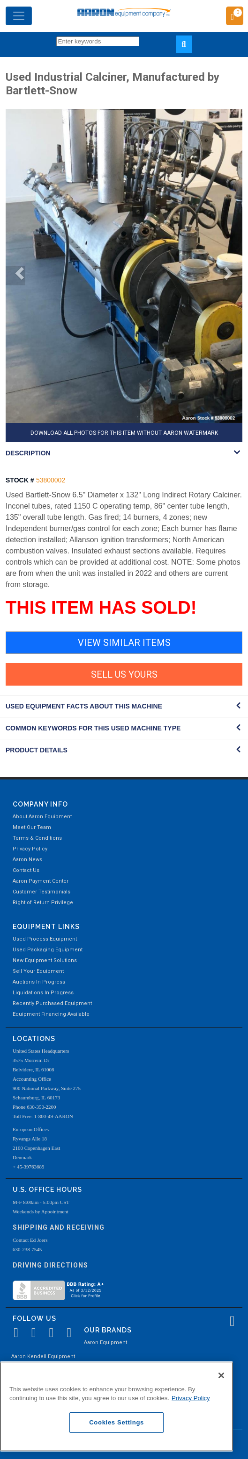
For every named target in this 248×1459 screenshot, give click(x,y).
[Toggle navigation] (19, 16)
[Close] (221, 1375)
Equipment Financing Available (51, 1014)
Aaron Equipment (105, 1342)
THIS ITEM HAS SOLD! (101, 607)
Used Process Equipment (45, 939)
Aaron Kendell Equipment (43, 1356)
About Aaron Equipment (42, 817)
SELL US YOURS (124, 674)
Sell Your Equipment (38, 971)
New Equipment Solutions (45, 960)
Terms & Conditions (37, 838)
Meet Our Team (32, 827)
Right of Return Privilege (43, 902)
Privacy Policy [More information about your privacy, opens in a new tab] (191, 1398)
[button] (15, 275)
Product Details (37, 750)
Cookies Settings (116, 1422)
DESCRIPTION (28, 453)
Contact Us (26, 870)
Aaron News (27, 860)
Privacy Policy (30, 849)
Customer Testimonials (41, 892)
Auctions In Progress (39, 982)
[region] (116, 1406)
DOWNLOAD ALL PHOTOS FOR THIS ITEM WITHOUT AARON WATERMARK (124, 433)
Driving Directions (50, 1265)
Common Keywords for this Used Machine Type (93, 728)
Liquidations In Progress (43, 993)
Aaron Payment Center (40, 881)
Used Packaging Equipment (48, 950)
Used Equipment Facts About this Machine (84, 706)
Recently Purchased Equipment (52, 1003)
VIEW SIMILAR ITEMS (124, 642)
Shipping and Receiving (59, 1227)
